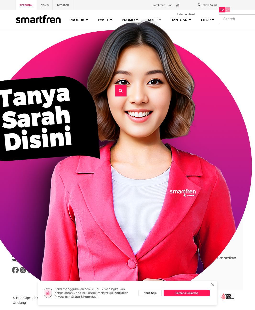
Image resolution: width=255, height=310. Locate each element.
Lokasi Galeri (209, 5)
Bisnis (45, 5)
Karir (170, 5)
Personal (26, 5)
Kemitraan (159, 5)
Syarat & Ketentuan (84, 297)
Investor (62, 5)
